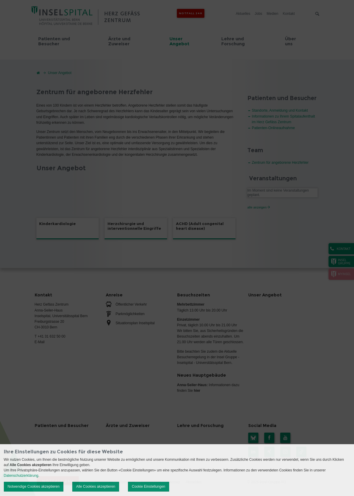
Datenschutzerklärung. (21, 475)
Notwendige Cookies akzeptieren (34, 486)
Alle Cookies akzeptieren (95, 486)
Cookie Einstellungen (148, 486)
